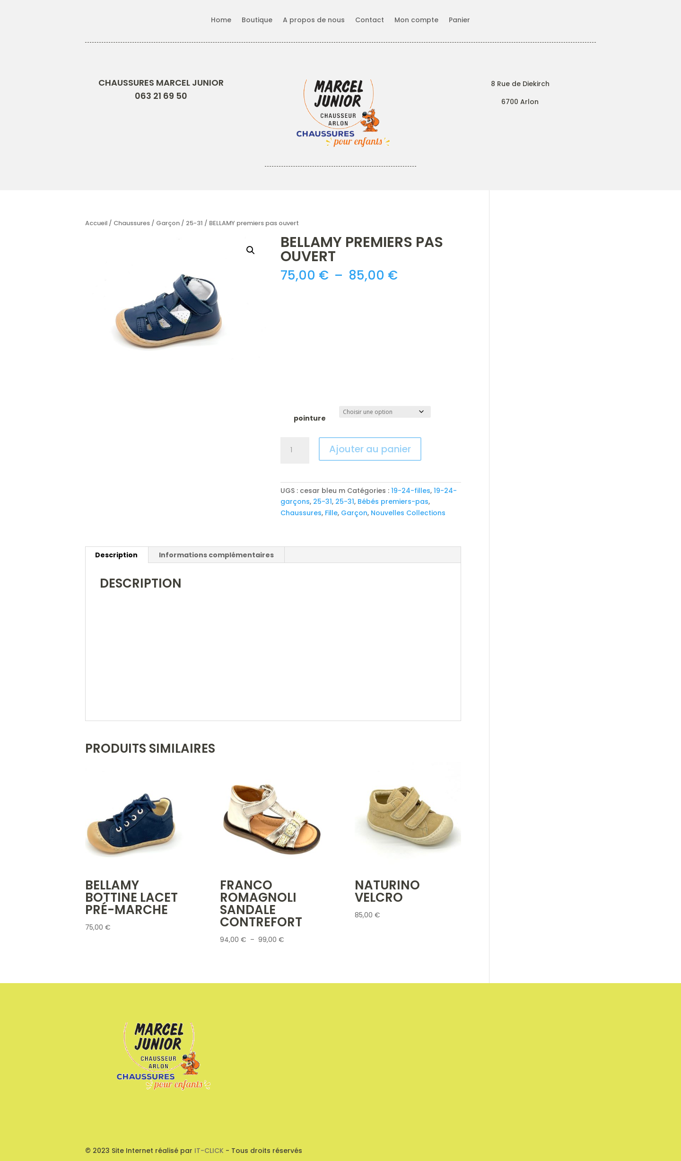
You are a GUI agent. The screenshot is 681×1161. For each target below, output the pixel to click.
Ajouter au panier (370, 449)
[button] (250, 250)
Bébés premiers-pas (393, 501)
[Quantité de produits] (294, 450)
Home (221, 21)
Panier (459, 21)
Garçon (168, 223)
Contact (369, 21)
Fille (331, 513)
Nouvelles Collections (408, 513)
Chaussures (132, 223)
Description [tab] (116, 555)
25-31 (194, 223)
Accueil (96, 223)
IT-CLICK (209, 1150)
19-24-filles (410, 490)
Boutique (257, 21)
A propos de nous (314, 21)
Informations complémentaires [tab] (216, 555)
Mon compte (416, 21)
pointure (310, 418)
